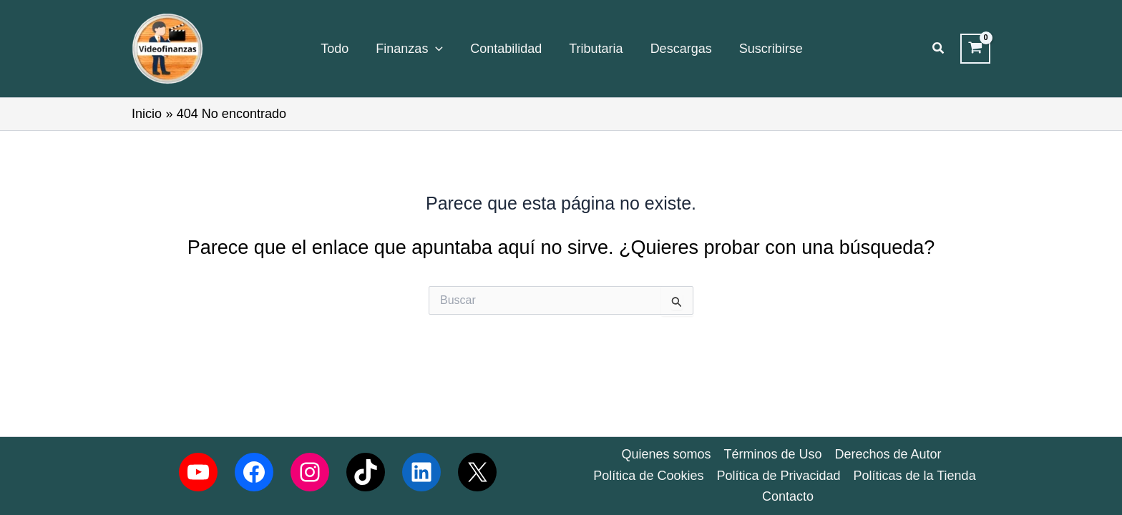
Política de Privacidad (778, 476)
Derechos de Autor (888, 454)
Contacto (788, 496)
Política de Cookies (648, 476)
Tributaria (596, 48)
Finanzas (409, 49)
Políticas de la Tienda (915, 476)
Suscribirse (771, 48)
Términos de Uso (772, 454)
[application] (435, 49)
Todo (334, 48)
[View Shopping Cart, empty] (975, 49)
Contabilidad (506, 48)
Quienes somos (666, 454)
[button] (938, 48)
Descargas (681, 48)
